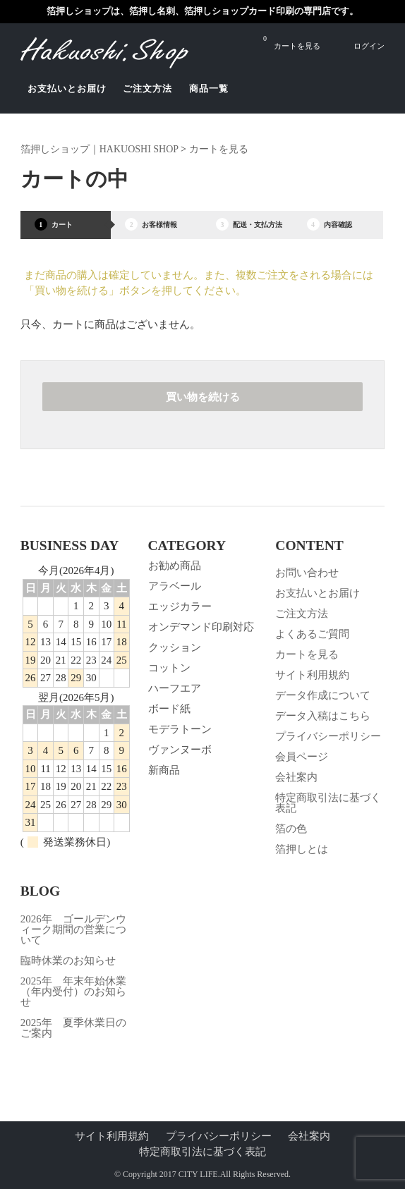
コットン (169, 667)
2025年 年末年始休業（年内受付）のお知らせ (73, 991)
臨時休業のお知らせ (68, 960)
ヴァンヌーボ (180, 749)
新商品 (164, 770)
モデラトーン (180, 729)
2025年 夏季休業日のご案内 (73, 1028)
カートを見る (291, 42)
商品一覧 (209, 88)
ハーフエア (174, 688)
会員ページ (301, 756)
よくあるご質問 (312, 634)
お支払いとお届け (67, 88)
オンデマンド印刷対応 (201, 627)
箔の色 (291, 828)
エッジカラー (180, 606)
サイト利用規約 (312, 675)
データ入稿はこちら (322, 715)
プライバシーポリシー (328, 736)
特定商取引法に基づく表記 (328, 803)
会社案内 (296, 777)
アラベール (174, 586)
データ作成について (322, 695)
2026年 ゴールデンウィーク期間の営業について (73, 929)
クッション (174, 647)
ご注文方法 (147, 88)
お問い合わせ (307, 572)
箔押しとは (301, 849)
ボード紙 (169, 708)
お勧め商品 (174, 565)
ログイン (369, 46)
